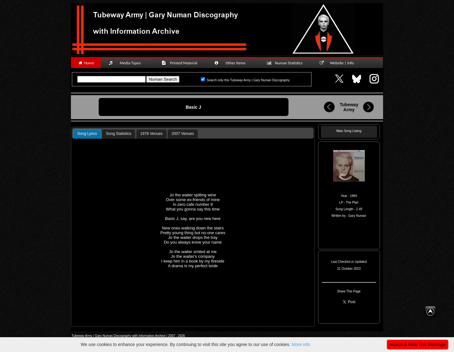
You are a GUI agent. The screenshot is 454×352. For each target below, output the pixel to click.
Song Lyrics (87, 133)
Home (86, 63)
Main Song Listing (349, 131)
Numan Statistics (286, 63)
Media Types (127, 63)
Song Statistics (118, 133)
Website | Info (338, 63)
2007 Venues (183, 133)
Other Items (233, 63)
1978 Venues (151, 133)
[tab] (87, 134)
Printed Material (180, 63)
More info (301, 344)
